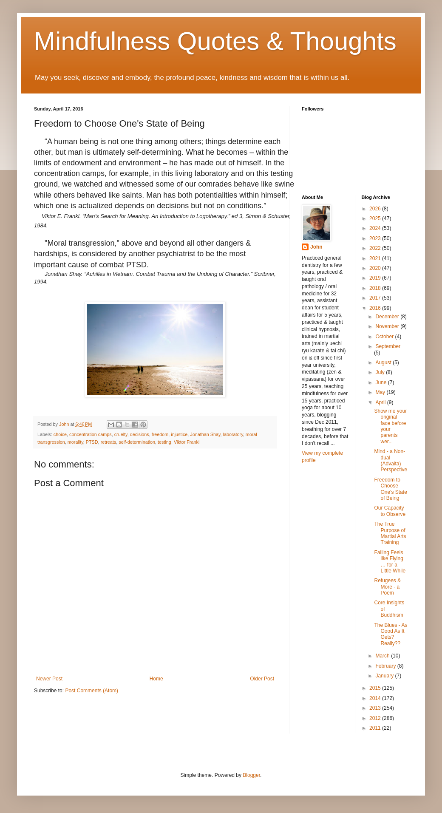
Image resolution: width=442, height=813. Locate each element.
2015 (375, 688)
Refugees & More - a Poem (387, 587)
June (381, 382)
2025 (375, 218)
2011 (375, 728)
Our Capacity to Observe (389, 511)
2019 (375, 278)
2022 (375, 248)
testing (164, 442)
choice (60, 434)
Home (156, 679)
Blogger (251, 775)
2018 (375, 288)
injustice (179, 434)
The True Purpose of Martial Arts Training (390, 533)
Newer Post (49, 679)
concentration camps (90, 434)
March (383, 656)
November (387, 326)
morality (75, 442)
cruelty (121, 434)
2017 (375, 298)
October (385, 337)
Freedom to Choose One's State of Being (390, 489)
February (386, 666)
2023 (375, 238)
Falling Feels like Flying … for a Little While (389, 562)
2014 (375, 698)
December (387, 317)
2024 (375, 228)
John (316, 247)
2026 (375, 209)
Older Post (262, 679)
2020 (375, 268)
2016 (375, 308)
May (380, 392)
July (380, 372)
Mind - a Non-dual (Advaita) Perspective (390, 460)
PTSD (92, 442)
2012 (375, 718)
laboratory (233, 434)
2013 (375, 708)
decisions (139, 434)
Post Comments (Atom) (91, 691)
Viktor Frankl (186, 442)
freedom (160, 434)
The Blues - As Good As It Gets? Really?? (390, 634)
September (387, 346)
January (385, 676)
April (381, 402)
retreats (108, 442)
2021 (375, 258)
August (384, 362)
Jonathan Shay (205, 434)
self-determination (137, 442)
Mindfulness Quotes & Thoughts (215, 41)
